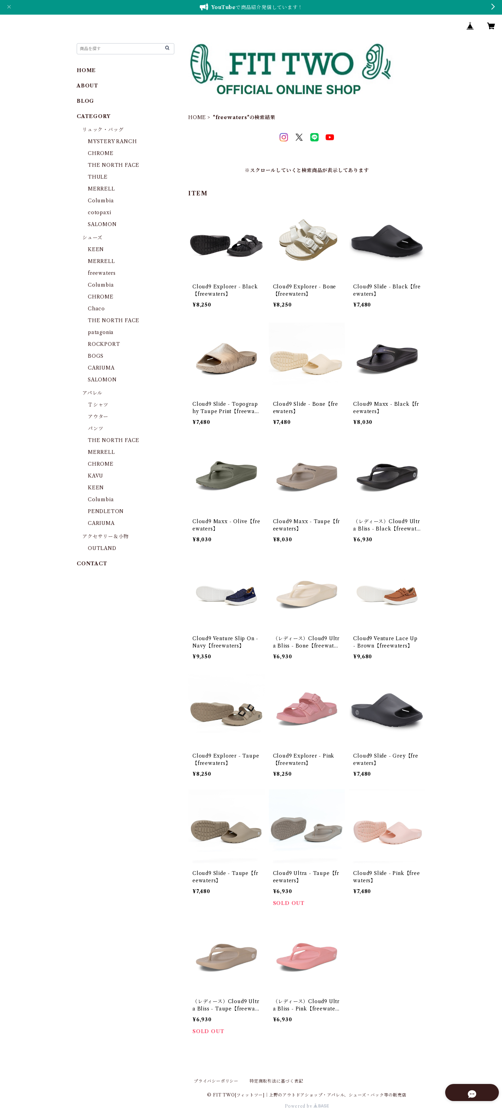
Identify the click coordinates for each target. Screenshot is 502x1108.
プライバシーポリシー (216, 1081)
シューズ (92, 237)
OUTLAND (102, 548)
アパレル (92, 393)
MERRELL (101, 189)
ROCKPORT (104, 344)
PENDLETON (106, 511)
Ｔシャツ (98, 405)
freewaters (102, 273)
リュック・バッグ (102, 129)
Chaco (96, 308)
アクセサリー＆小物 (105, 536)
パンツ (95, 428)
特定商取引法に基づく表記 (276, 1081)
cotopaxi (99, 212)
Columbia (101, 200)
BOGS (96, 356)
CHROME (101, 153)
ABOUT (87, 86)
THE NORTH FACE (113, 165)
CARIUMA (101, 368)
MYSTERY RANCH (112, 141)
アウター (98, 416)
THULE (98, 177)
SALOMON (102, 224)
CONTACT (92, 563)
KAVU (95, 476)
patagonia (101, 332)
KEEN (96, 249)
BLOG (85, 101)
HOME (197, 117)
